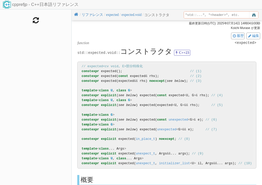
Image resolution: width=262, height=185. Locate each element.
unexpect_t (145, 153)
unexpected (178, 120)
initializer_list (174, 163)
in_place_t (145, 139)
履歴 (238, 36)
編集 (253, 36)
